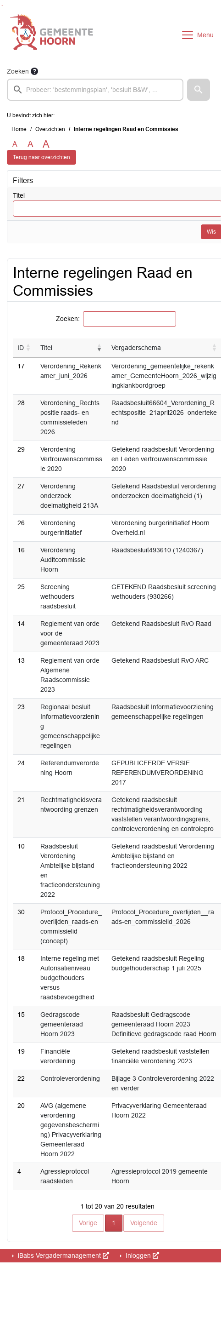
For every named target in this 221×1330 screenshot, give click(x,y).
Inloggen (141, 1255)
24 (21, 763)
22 (21, 1078)
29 (21, 449)
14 (21, 623)
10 (21, 846)
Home (19, 129)
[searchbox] (95, 90)
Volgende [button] (143, 1223)
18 (21, 958)
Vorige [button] (88, 1223)
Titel (19, 195)
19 (21, 1051)
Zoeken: (68, 318)
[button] (198, 90)
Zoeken (18, 71)
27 (21, 486)
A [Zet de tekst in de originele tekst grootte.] (14, 144)
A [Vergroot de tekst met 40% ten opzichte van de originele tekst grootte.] (46, 144)
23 (21, 707)
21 (21, 799)
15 (21, 1014)
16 (21, 550)
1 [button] (117, 1222)
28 (21, 403)
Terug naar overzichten (41, 157)
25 (21, 586)
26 (21, 523)
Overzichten (50, 129)
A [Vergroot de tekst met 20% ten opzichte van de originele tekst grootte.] (30, 144)
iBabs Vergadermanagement (62, 1255)
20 (21, 1105)
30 (21, 912)
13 (21, 660)
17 (21, 366)
